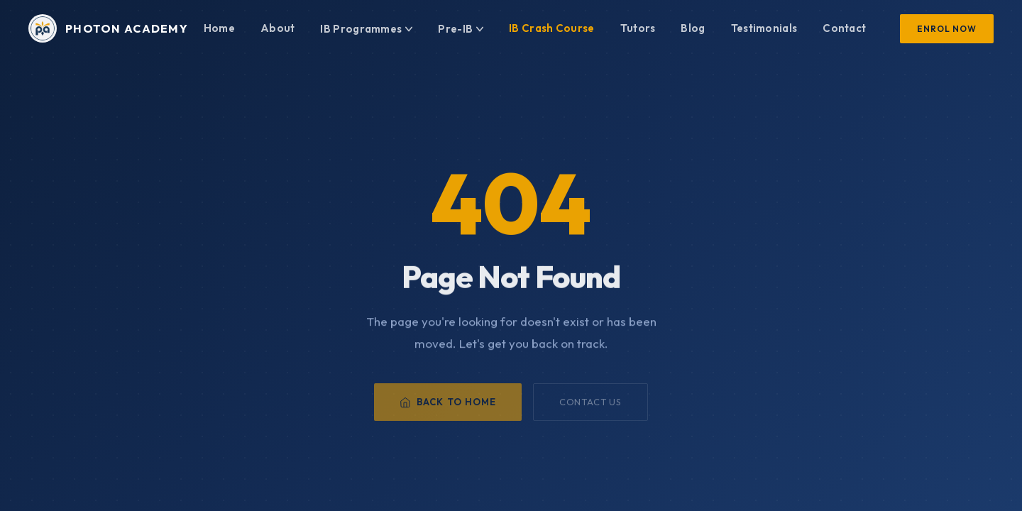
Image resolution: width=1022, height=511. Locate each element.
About (277, 28)
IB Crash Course (552, 28)
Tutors (638, 28)
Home (219, 28)
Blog (693, 28)
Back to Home (447, 408)
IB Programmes (366, 28)
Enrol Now (947, 28)
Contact (844, 28)
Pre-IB (460, 28)
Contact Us (590, 408)
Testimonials (764, 28)
